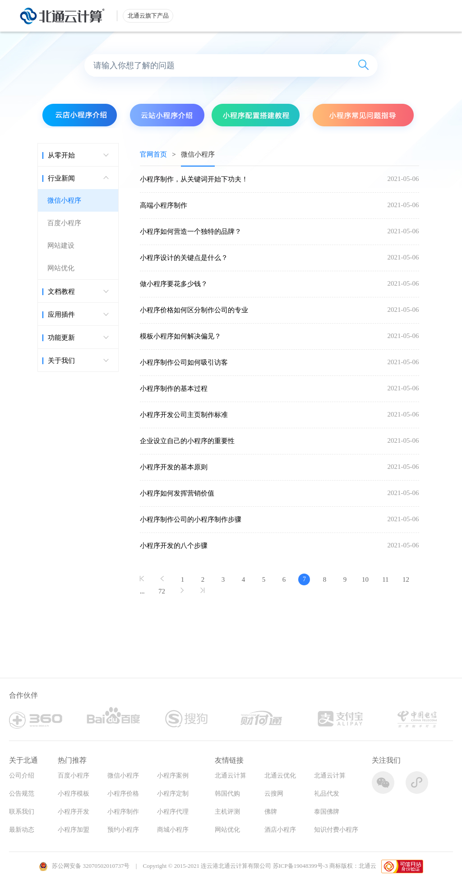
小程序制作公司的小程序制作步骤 (190, 519)
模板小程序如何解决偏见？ (180, 336)
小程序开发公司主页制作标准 (184, 414)
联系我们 (21, 811)
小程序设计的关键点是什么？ (184, 257)
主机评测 (227, 811)
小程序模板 (73, 793)
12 (405, 579)
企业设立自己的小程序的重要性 (187, 441)
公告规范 (21, 793)
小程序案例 (173, 775)
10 (365, 579)
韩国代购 (227, 793)
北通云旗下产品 (148, 15)
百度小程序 (64, 223)
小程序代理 (173, 811)
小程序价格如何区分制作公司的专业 (194, 310)
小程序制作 (123, 811)
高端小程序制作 (163, 205)
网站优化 (60, 268)
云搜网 (273, 793)
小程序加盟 (73, 829)
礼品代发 (326, 793)
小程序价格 (123, 793)
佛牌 (270, 811)
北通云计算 (230, 775)
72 (161, 591)
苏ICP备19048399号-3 (300, 865)
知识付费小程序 (336, 829)
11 (385, 579)
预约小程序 (123, 829)
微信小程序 (64, 200)
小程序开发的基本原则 (174, 467)
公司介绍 (21, 775)
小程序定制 (173, 793)
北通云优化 (280, 775)
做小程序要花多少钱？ (174, 283)
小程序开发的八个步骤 (174, 545)
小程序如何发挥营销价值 (177, 493)
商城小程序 (173, 829)
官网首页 (153, 154)
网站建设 (60, 245)
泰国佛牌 (326, 811)
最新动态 (21, 829)
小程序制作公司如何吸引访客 (184, 362)
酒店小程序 (280, 829)
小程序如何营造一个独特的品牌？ (190, 231)
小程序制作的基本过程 (174, 388)
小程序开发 (73, 811)
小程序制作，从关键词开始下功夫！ (194, 179)
